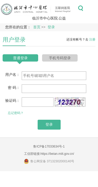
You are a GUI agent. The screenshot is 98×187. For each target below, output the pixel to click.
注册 (92, 39)
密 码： (14, 87)
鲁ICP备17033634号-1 (49, 146)
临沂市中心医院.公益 (49, 18)
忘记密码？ (16, 113)
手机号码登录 (60, 58)
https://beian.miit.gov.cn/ (57, 154)
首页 (37, 27)
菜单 (92, 8)
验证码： (12, 100)
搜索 (80, 8)
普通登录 (20, 58)
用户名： (12, 74)
